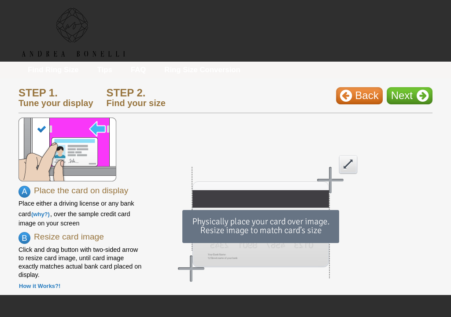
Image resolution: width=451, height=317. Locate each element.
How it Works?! (39, 286)
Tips (104, 70)
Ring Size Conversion (202, 70)
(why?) (40, 214)
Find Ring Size (53, 70)
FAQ (138, 70)
